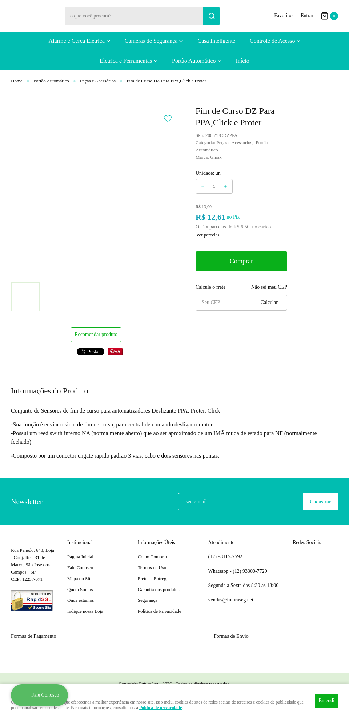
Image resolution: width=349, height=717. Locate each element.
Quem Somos (80, 589)
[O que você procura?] (211, 16)
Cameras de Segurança (151, 41)
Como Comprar (152, 556)
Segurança (147, 600)
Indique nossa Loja (85, 611)
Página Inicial (80, 556)
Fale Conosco (80, 567)
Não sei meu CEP (269, 287)
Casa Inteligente (216, 41)
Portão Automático (194, 61)
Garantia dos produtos (159, 589)
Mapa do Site (79, 578)
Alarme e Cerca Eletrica (77, 41)
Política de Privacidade (159, 611)
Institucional (80, 542)
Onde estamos (80, 600)
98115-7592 (225, 556)
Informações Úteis (156, 542)
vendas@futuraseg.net (230, 600)
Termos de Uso (152, 567)
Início (242, 61)
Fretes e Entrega (153, 578)
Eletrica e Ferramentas (126, 61)
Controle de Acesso (272, 41)
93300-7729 (250, 571)
